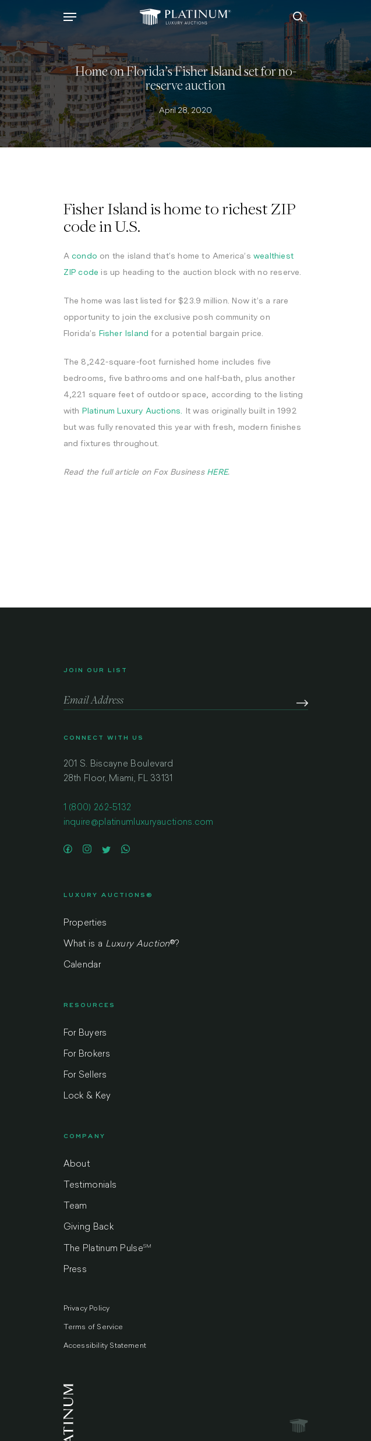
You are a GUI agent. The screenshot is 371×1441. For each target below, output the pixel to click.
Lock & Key (87, 1096)
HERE (217, 471)
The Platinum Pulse (107, 1248)
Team (75, 1206)
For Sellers (85, 1075)
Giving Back (88, 1227)
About (76, 1164)
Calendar (82, 965)
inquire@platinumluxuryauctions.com (138, 822)
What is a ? (121, 944)
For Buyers (85, 1033)
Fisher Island (124, 333)
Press (75, 1270)
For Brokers (86, 1054)
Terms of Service (93, 1327)
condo (84, 255)
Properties (85, 923)
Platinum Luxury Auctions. (132, 410)
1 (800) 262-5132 (97, 808)
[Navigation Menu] (69, 17)
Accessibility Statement (105, 1346)
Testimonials (90, 1185)
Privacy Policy (86, 1308)
